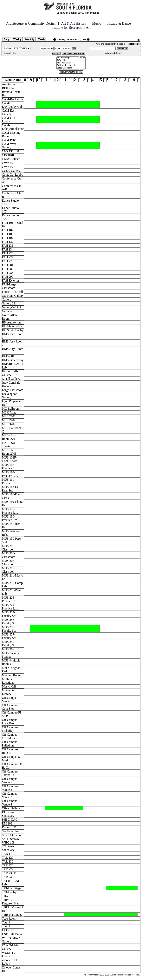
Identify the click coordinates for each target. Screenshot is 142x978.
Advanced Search (113, 53)
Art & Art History (73, 23)
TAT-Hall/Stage (68, 58)
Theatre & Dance (119, 23)
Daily (7, 39)
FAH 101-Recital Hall (68, 65)
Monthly (29, 39)
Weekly (17, 39)
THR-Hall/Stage (68, 63)
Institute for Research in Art (71, 27)
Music (96, 23)
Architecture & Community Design (30, 23)
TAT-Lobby (68, 60)
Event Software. (116, 975)
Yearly (41, 39)
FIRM (82, 58)
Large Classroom (68, 68)
